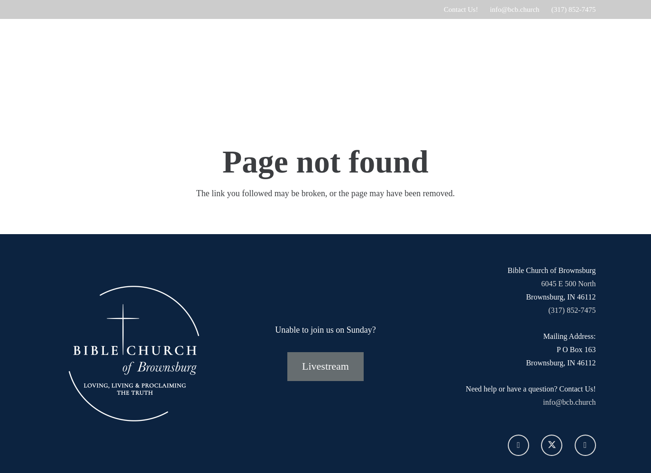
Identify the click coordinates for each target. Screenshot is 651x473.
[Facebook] (518, 445)
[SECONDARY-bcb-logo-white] (108, 68)
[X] (551, 445)
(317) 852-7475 (572, 310)
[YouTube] (585, 445)
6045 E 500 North (568, 284)
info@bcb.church (569, 402)
